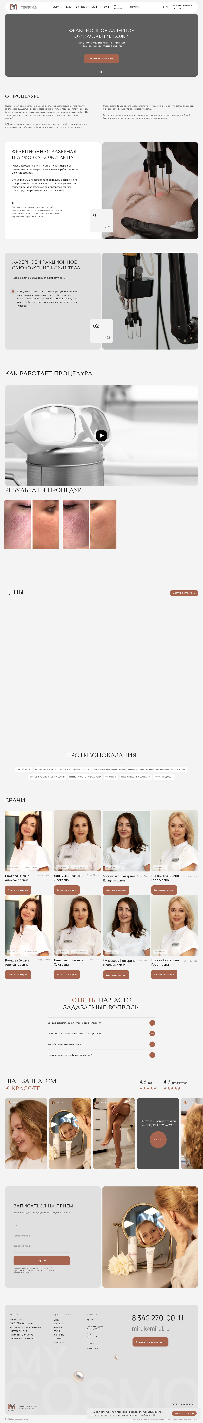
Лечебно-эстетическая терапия (25, 1327)
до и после (81, 7)
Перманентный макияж (21, 1335)
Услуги (56, 7)
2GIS (171, 1125)
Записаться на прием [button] (18, 890)
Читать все (158, 1139)
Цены (68, 7)
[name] (42, 1225)
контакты (134, 7)
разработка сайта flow (182, 1404)
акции (94, 7)
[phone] (42, 1235)
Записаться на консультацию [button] (150, 1342)
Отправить (42, 1260)
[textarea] (42, 1248)
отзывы (57, 1338)
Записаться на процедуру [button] (101, 58)
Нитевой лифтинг (18, 1331)
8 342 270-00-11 (178, 8)
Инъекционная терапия (21, 1324)
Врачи (107, 7)
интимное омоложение (21, 1338)
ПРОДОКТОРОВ (156, 1125)
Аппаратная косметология (17, 1321)
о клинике (118, 7)
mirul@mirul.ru (151, 1328)
